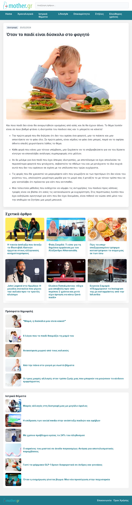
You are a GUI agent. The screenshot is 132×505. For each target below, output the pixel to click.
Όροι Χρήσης (121, 500)
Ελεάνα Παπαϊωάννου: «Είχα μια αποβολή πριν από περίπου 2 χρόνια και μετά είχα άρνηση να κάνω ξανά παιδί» (66, 291)
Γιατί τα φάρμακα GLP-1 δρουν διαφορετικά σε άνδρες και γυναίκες (62, 464)
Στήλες (99, 13)
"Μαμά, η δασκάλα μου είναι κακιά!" (44, 321)
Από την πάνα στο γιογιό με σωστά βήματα (48, 365)
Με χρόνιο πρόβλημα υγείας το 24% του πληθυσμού (54, 435)
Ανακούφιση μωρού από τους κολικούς (46, 350)
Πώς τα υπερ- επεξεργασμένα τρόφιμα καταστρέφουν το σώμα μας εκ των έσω (107, 249)
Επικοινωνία (104, 500)
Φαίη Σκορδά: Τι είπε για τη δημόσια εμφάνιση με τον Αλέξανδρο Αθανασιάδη (65, 247)
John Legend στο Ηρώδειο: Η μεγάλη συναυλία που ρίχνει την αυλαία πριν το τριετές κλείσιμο (24, 290)
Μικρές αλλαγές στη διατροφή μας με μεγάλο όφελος (55, 405)
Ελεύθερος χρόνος (115, 15)
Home (8, 13)
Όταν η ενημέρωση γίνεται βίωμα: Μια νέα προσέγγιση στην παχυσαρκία (66, 479)
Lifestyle (63, 13)
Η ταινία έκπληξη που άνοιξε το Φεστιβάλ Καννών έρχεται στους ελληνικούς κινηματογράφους (24, 249)
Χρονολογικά (25, 13)
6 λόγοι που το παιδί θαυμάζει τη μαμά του (48, 335)
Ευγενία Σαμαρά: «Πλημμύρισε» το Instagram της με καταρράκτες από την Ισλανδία (107, 290)
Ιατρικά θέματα (43, 15)
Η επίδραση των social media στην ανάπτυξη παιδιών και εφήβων (61, 420)
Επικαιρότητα (82, 13)
